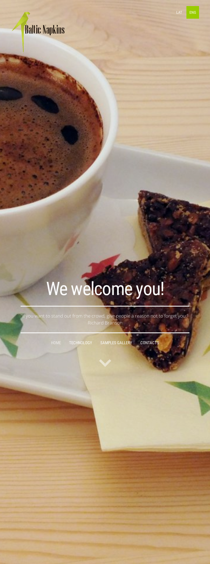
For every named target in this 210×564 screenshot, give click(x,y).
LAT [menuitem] (179, 12)
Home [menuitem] (56, 342)
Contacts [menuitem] (149, 342)
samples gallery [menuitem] (116, 342)
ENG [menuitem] (192, 12)
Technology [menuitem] (80, 342)
